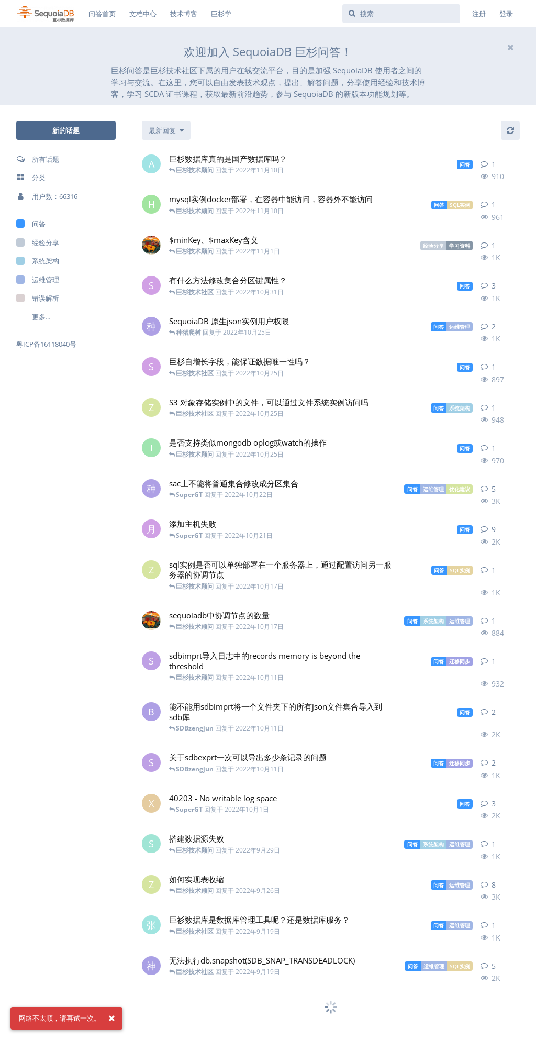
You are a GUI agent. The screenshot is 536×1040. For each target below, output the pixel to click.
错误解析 (37, 298)
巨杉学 (221, 13)
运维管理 (37, 279)
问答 (31, 223)
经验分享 (37, 242)
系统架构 (37, 260)
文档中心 (143, 13)
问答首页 (102, 13)
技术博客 (183, 13)
